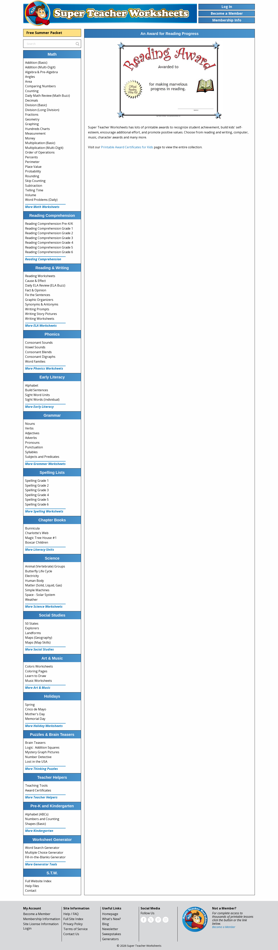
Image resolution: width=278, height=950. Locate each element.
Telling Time (34, 190)
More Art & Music (37, 687)
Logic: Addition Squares (42, 747)
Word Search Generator (42, 848)
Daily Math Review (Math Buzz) (47, 95)
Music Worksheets (38, 681)
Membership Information (41, 919)
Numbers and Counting (42, 819)
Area (28, 81)
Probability (33, 171)
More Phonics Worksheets (44, 368)
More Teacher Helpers (41, 797)
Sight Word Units (37, 395)
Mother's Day (35, 714)
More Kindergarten (39, 831)
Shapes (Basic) (35, 824)
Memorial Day (35, 719)
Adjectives (32, 433)
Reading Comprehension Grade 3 (49, 238)
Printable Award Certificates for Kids (127, 147)
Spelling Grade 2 (37, 485)
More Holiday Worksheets (44, 726)
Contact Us (71, 934)
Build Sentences (36, 390)
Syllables (31, 452)
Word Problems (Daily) (41, 200)
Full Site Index (73, 919)
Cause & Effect (35, 281)
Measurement (35, 133)
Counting (32, 91)
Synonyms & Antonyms (41, 304)
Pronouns (32, 442)
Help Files (32, 886)
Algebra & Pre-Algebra (41, 72)
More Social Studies (39, 649)
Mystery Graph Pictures (42, 752)
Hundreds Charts (37, 129)
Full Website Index (38, 881)
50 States (31, 623)
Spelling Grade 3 (37, 490)
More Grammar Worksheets (45, 464)
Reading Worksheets (40, 276)
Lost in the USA (36, 761)
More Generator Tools (41, 864)
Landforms (33, 633)
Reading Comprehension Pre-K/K (49, 223)
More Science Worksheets (44, 606)
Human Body (34, 580)
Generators (110, 939)
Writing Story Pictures (41, 314)
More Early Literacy (39, 407)
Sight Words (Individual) (42, 399)
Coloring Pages (36, 671)
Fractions (31, 114)
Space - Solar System (40, 595)
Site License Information (40, 924)
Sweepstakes (111, 934)
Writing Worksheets (39, 318)
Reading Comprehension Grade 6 (49, 252)
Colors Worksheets (39, 666)
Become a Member (36, 914)
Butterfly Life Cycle (38, 571)
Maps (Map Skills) (38, 642)
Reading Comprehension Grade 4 (49, 242)
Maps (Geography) (38, 637)
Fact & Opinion (35, 290)
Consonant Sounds (39, 342)
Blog (105, 924)
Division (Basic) (36, 105)
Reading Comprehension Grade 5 (49, 247)
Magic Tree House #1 (41, 538)
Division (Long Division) (42, 110)
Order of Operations (40, 152)
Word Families (35, 361)
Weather (31, 599)
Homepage (110, 914)
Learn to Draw (35, 676)
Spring (30, 704)
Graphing (32, 124)
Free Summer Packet (44, 32)
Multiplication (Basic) (40, 143)
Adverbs (31, 438)
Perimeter (32, 162)
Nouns (30, 424)
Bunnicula (32, 528)
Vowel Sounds (35, 347)
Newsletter (110, 929)
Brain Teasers (35, 742)
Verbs (29, 428)
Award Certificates (38, 790)
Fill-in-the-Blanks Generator (45, 857)
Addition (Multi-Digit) (40, 67)
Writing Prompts (37, 309)
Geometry (32, 119)
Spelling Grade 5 (37, 499)
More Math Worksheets (42, 207)
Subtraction (33, 185)
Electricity (32, 576)
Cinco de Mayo (35, 709)
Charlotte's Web (36, 533)
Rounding (32, 176)
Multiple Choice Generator (44, 852)
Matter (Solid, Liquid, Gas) (43, 585)
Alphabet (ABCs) (36, 814)
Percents (31, 157)
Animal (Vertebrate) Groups (45, 566)
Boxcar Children (36, 542)
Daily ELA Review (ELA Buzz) (45, 285)
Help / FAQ (71, 914)
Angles (30, 77)
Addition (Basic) (36, 62)
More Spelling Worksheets (44, 511)
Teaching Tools (36, 785)
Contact (30, 890)
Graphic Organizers (39, 300)
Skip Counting (35, 181)
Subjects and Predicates (42, 457)
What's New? (111, 919)
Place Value (33, 167)
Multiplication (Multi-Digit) (44, 148)
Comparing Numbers (40, 86)
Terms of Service (75, 929)
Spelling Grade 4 (37, 495)
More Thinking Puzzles (41, 769)
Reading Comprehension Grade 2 (49, 233)
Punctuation (34, 447)
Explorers (32, 628)
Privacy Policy (73, 924)
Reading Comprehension (43, 259)
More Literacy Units (39, 549)
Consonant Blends (38, 352)
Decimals (31, 100)
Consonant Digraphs (40, 357)
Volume (30, 195)
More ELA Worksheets (41, 325)
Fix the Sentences (37, 295)
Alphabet (31, 385)
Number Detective (38, 757)
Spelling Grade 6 (37, 504)
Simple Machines (37, 590)
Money (30, 138)
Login (27, 928)
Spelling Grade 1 (37, 480)
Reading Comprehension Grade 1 (49, 228)
